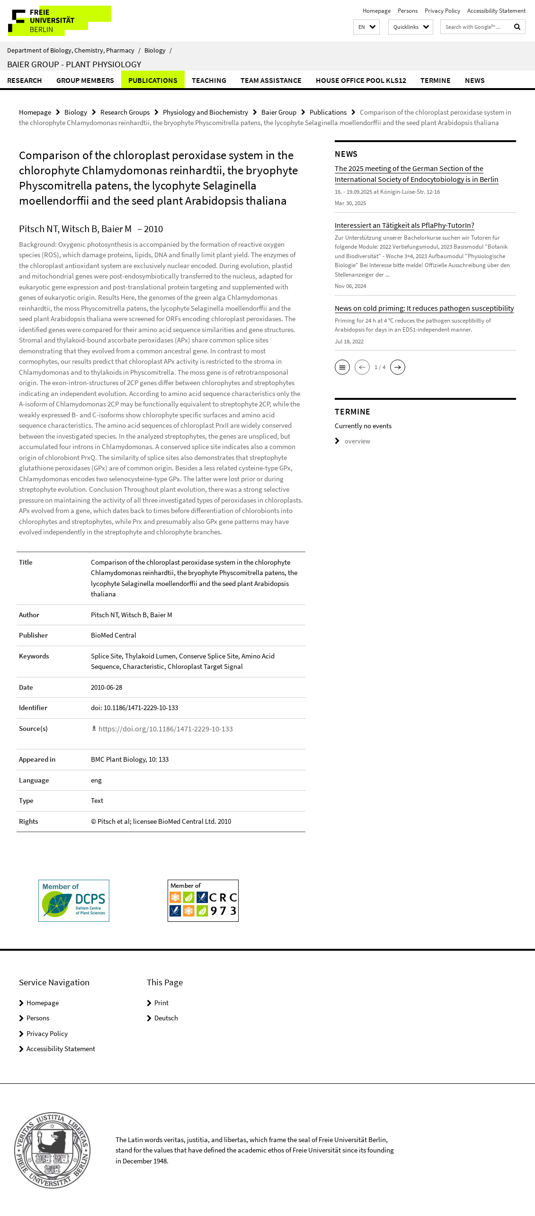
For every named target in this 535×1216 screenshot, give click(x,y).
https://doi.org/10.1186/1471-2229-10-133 (158, 727)
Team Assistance (271, 80)
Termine (435, 80)
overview (351, 441)
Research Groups (125, 111)
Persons (408, 11)
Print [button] (161, 1001)
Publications (153, 80)
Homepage (377, 11)
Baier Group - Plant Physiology (74, 64)
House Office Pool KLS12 (361, 80)
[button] (366, 27)
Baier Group (278, 111)
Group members (85, 80)
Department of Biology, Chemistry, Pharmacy (74, 50)
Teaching (209, 80)
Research (24, 80)
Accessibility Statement (496, 11)
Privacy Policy (442, 11)
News (475, 80)
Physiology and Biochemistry (205, 111)
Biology (158, 50)
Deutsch (166, 1016)
